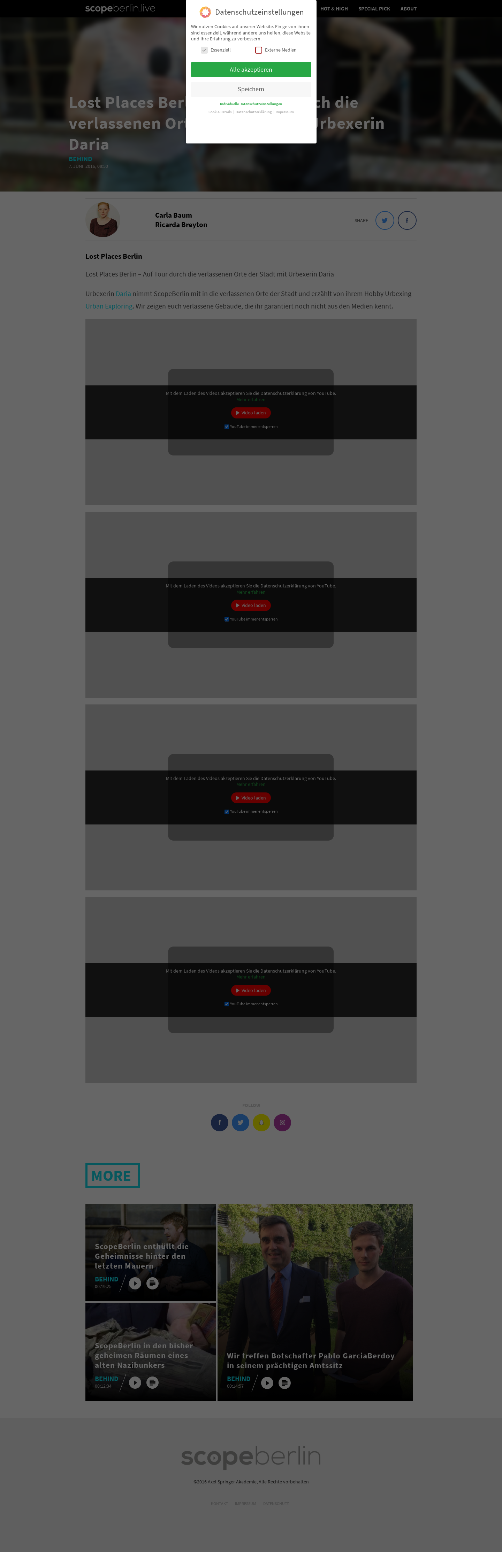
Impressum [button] (285, 107)
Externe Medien (276, 45)
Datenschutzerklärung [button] (254, 107)
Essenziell (216, 45)
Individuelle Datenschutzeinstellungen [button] (251, 99)
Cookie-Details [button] (220, 107)
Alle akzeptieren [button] (251, 64)
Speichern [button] (251, 84)
